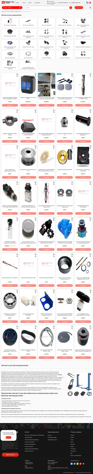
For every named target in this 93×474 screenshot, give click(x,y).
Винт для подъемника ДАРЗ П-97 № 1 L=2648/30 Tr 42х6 (83, 98)
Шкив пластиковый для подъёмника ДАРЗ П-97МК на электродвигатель (83, 350)
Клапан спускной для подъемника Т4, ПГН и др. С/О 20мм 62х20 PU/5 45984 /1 (10, 207)
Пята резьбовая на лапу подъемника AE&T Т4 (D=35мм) (83, 314)
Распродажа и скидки (52, 439)
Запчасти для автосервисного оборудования (34, 435)
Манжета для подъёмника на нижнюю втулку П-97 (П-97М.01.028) (64, 279)
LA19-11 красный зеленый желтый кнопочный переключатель (83, 242)
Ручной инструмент (29, 446)
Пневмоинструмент (29, 451)
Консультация (79, 7)
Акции (30, 2)
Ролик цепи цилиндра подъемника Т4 (65, 134)
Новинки (49, 435)
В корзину (10, 105)
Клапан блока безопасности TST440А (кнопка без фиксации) (28, 206)
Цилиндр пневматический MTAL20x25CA (83, 206)
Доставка (73, 444)
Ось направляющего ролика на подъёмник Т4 (83, 134)
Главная (72, 435)
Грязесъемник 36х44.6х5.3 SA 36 (28, 277)
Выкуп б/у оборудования (76, 455)
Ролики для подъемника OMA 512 (65, 169)
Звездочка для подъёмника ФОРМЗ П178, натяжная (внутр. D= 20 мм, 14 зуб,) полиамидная (46, 171)
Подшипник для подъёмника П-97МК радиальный (10, 314)
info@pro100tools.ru (29, 467)
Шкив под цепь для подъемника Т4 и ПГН (28, 170)
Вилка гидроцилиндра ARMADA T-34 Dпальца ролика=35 (46, 134)
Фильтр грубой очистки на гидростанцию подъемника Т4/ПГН (28, 242)
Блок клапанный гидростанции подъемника (83, 170)
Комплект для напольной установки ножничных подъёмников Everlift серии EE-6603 (47, 99)
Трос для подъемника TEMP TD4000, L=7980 (46, 350)
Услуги (23, 2)
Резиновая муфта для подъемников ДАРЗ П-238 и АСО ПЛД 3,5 (46, 242)
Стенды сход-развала (29, 442)
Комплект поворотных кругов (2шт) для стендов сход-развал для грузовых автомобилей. (65, 99)
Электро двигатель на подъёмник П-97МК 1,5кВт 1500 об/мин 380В (64, 242)
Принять (8, 437)
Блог (72, 453)
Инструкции (73, 451)
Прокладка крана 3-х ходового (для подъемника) (65, 206)
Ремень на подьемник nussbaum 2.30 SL (28, 350)
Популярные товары (52, 437)
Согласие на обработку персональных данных (83, 472)
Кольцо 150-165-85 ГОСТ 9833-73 (46, 277)
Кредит (72, 446)
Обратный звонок (10, 454)
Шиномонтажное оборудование (32, 439)
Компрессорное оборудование (31, 448)
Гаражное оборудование (30, 444)
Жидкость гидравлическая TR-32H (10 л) (28, 98)
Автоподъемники (28, 437)
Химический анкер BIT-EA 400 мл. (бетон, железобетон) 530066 (10, 98)
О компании (37, 2)
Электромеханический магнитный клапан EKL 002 (46, 206)
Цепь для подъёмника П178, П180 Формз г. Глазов (65, 350)
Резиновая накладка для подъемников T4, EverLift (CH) (10, 350)
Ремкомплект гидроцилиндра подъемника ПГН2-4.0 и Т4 (83, 278)
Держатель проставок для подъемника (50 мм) (46, 314)
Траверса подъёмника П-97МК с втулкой (10, 134)
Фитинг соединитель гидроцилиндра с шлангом (10, 170)
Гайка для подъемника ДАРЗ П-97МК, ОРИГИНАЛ (28, 134)
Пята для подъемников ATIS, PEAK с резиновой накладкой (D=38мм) (65, 314)
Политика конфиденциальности (68, 472)
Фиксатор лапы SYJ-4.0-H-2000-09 (10, 277)
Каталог (17, 2)
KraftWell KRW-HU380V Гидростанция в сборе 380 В (10, 242)
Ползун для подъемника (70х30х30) (28, 314)
